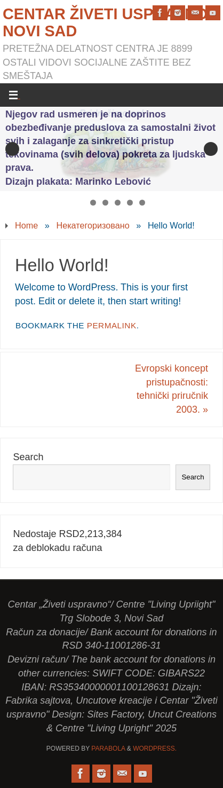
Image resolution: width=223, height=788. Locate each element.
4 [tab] (118, 203)
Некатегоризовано (92, 225)
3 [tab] (105, 203)
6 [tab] (142, 203)
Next (211, 149)
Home (26, 225)
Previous (12, 149)
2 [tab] (93, 203)
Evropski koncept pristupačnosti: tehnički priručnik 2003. (171, 389)
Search (28, 457)
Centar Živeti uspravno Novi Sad (105, 22)
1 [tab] (81, 203)
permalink (112, 325)
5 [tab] (130, 203)
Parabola (108, 748)
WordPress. (155, 748)
